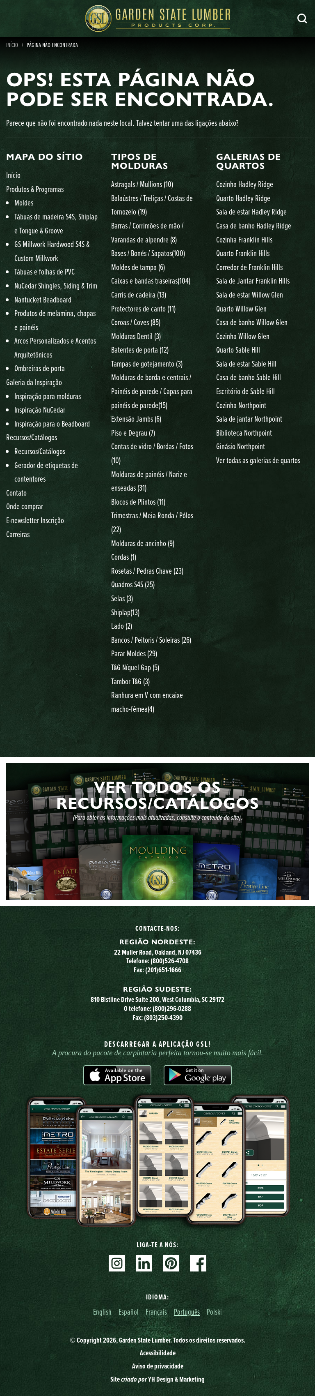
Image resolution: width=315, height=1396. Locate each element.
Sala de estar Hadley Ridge (251, 211)
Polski (214, 1311)
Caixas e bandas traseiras (150, 280)
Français (156, 1311)
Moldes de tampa (138, 267)
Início (13, 175)
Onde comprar (24, 506)
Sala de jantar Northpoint (249, 419)
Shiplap (125, 612)
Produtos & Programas (35, 189)
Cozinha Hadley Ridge (244, 184)
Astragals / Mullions (142, 184)
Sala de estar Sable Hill (246, 363)
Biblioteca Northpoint (244, 432)
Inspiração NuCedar (39, 409)
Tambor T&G (130, 681)
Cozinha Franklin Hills (244, 239)
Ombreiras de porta (39, 368)
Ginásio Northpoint (240, 446)
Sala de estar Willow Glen (249, 294)
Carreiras (18, 534)
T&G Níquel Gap (135, 667)
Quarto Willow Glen (241, 308)
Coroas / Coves (135, 322)
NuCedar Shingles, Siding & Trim (55, 285)
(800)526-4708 (170, 960)
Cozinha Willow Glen (242, 336)
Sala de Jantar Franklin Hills (253, 280)
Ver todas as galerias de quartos (258, 460)
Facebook (198, 1263)
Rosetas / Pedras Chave (147, 571)
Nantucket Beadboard (42, 299)
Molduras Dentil (136, 336)
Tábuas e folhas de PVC (44, 271)
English (102, 1311)
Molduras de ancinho (142, 543)
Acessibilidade (158, 1353)
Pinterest (171, 1263)
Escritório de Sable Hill (245, 391)
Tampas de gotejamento (147, 363)
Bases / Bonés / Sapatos (148, 253)
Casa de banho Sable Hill (248, 377)
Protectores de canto (143, 308)
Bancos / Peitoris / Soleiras (151, 640)
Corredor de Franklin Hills (249, 267)
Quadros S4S (133, 584)
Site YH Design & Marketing (157, 1379)
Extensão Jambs (136, 419)
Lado (121, 626)
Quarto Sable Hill (238, 349)
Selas (122, 598)
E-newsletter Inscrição (35, 520)
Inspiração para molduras (47, 396)
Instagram (117, 1263)
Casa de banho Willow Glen (252, 322)
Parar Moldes (134, 653)
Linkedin (144, 1263)
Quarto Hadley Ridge (243, 198)
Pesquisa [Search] (302, 18)
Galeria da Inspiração (34, 382)
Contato (16, 492)
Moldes (23, 202)
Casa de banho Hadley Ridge (253, 225)
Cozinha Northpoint (241, 405)
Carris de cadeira (138, 294)
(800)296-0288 (172, 1008)
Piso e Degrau (133, 432)
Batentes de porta (140, 349)
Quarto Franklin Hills (242, 253)
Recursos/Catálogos (31, 437)
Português (187, 1311)
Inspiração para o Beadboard (52, 423)
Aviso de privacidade (157, 1366)
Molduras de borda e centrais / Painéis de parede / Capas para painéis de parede (151, 391)
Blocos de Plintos (138, 502)
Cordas (123, 557)
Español (129, 1311)
